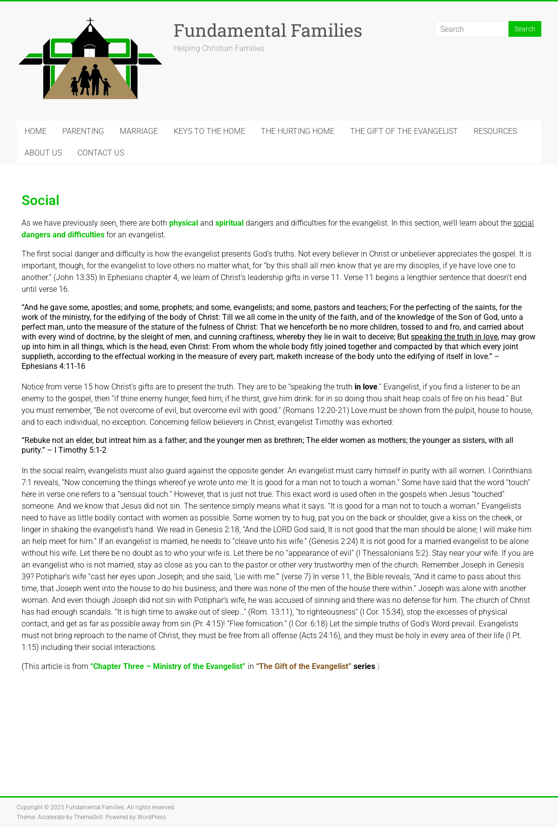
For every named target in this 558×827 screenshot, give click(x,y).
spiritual (229, 223)
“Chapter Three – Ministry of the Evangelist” (168, 666)
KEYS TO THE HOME (209, 131)
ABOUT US (43, 152)
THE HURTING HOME (297, 131)
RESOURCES (495, 131)
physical (183, 223)
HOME (36, 131)
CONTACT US (100, 152)
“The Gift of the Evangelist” (304, 666)
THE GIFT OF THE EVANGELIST (404, 131)
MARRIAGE (139, 131)
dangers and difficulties (63, 234)
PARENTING (83, 131)
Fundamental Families (268, 30)
